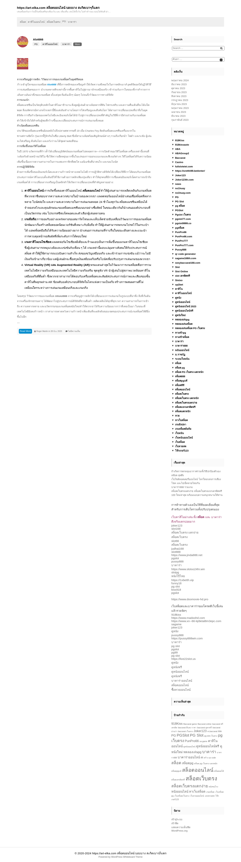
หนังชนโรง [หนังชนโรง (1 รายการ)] (213, 786)
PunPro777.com (184, 245)
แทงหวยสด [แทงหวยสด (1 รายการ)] (210, 796)
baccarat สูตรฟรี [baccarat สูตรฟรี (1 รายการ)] (204, 727)
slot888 (176, 551)
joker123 (176, 525)
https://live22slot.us (183, 658)
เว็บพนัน (179, 433)
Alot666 (38, 39)
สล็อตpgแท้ (181, 380)
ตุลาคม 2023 (178, 88)
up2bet (179, 284)
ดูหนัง (178, 297)
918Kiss (179, 140)
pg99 (174, 652)
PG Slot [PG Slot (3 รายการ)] (197, 735)
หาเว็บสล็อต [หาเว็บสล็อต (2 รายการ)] (197, 791)
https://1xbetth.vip (182, 580)
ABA (177, 149)
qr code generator (185, 254)
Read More (25, 331)
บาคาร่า (72, 21)
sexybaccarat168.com (187, 262)
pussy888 (177, 561)
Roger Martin (42, 331)
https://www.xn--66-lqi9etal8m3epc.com (196, 621)
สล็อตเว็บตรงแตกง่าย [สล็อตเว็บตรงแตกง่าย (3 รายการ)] (189, 786)
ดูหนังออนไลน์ (182, 302)
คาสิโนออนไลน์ (36, 21)
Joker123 (180, 175)
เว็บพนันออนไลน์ (184, 437)
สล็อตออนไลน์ (182, 389)
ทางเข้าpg (180, 332)
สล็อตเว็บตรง (53, 21)
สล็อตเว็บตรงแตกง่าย (186, 402)
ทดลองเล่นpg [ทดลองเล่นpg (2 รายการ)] (192, 752)
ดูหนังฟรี (176, 667)
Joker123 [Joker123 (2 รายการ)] (200, 731)
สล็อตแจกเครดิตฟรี (185, 407)
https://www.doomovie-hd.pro (189, 599)
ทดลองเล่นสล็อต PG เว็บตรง (190, 328)
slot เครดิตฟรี (182, 275)
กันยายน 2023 (179, 92)
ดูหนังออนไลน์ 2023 (185, 306)
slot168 (176, 528)
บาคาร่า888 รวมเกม (182, 487)
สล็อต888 (180, 376)
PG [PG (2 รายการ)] (173, 735)
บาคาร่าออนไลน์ (181, 680)
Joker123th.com (184, 179)
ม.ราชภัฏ (180, 354)
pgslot (175, 558)
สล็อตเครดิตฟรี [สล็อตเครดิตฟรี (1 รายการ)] (178, 780)
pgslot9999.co (183, 223)
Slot (177, 267)
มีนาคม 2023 (178, 116)
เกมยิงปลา (180, 424)
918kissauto (182, 144)
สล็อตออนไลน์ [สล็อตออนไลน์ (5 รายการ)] (197, 770)
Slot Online (181, 271)
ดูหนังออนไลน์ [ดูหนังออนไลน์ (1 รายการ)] (189, 746)
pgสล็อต (179, 227)
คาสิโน (179, 289)
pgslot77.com (183, 219)
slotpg (175, 572)
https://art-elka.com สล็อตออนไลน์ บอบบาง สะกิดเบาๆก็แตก (129, 853)
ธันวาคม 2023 (179, 84)
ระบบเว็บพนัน (182, 358)
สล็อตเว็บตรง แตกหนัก (187, 398)
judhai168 (177, 548)
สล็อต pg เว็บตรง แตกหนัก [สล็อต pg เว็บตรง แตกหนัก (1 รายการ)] (205, 763)
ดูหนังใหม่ (180, 315)
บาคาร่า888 (181, 345)
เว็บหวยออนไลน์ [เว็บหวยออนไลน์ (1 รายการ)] (197, 796)
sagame (176, 624)
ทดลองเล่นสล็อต (183, 323)
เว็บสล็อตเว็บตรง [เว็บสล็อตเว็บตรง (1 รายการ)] (181, 796)
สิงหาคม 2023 (178, 96)
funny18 (176, 583)
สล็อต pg (180, 367)
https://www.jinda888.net (186, 555)
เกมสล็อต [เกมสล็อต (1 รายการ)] (210, 792)
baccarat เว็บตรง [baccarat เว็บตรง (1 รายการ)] (185, 731)
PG (64, 21)
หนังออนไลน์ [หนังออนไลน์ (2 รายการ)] (179, 791)
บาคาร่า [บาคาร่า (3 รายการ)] (209, 752)
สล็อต (23, 21)
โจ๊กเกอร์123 (182, 450)
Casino (179, 162)
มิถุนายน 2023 (179, 104)
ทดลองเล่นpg (182, 319)
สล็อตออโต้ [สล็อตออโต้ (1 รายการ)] (219, 771)
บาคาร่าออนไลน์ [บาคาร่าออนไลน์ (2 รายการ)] (189, 757)
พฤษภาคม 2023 (180, 108)
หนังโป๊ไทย (178, 576)
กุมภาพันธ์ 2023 (179, 119)
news (178, 184)
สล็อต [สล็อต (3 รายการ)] (176, 763)
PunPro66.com (183, 236)
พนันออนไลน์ (182, 350)
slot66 (175, 541)
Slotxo (178, 280)
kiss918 (176, 589)
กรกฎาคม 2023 (179, 100)
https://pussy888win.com (187, 638)
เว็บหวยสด (180, 446)
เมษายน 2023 (178, 112)
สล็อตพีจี (179, 385)
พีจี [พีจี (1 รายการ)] (202, 758)
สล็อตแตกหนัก (183, 411)
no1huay (180, 188)
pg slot (175, 586)
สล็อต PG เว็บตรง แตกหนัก (189, 372)
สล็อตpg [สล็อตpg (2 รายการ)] (187, 763)
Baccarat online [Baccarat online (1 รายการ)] (204, 724)
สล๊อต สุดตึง (177, 475)
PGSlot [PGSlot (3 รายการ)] (183, 735)
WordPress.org (179, 830)
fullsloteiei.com (184, 166)
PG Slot (179, 201)
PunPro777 (181, 240)
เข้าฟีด (174, 823)
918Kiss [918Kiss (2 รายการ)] (177, 723)
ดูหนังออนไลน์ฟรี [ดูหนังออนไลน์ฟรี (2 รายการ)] (207, 746)
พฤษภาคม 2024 (180, 80)
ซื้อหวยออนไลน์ (181, 689)
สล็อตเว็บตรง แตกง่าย (184, 532)
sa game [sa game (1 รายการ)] (203, 741)
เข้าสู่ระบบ (176, 819)
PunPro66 (180, 232)
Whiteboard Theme (133, 857)
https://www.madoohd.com (188, 617)
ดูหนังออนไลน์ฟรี (184, 310)
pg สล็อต (180, 205)
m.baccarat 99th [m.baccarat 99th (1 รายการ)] (214, 731)
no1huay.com (183, 192)
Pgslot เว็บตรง (183, 214)
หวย (177, 415)
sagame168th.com (185, 258)
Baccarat (180, 157)
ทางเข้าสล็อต (182, 337)
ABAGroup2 (182, 153)
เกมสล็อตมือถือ (183, 428)
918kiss (176, 614)
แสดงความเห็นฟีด (180, 827)
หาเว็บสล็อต (181, 420)
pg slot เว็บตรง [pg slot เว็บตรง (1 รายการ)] (210, 736)
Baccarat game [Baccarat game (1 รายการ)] (190, 724)
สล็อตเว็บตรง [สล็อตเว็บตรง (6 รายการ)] (201, 778)
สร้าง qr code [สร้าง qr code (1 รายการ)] (210, 758)
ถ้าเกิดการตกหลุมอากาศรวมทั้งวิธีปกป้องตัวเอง (195, 471)
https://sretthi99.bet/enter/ (190, 170)
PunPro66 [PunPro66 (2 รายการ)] (192, 741)
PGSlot (179, 210)
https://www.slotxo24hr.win (188, 569)
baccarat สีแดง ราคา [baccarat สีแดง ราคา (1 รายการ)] (187, 727)
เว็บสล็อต (180, 442)
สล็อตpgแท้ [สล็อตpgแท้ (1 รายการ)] (176, 771)
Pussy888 (180, 249)
